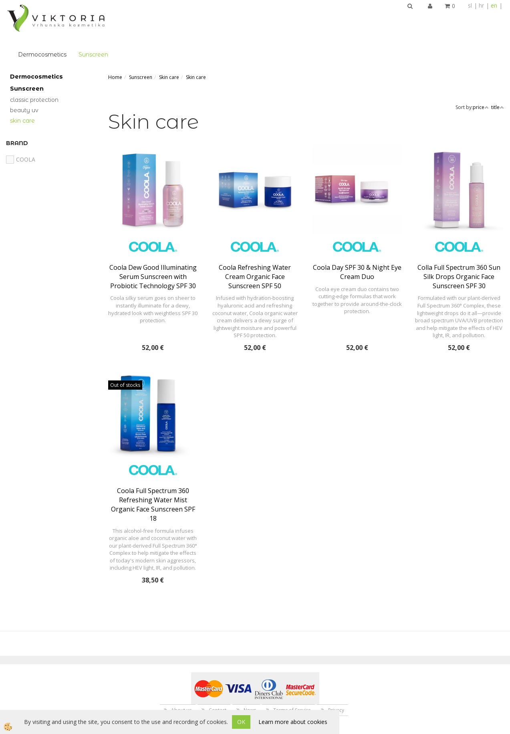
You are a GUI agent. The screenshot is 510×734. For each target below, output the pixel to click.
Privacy (336, 679)
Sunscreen (195, 18)
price (481, 76)
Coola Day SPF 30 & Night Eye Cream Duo (357, 241)
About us (181, 679)
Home (115, 46)
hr (481, 5)
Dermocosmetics (144, 18)
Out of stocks (125, 354)
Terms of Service (292, 679)
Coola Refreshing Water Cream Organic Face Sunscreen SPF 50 (255, 245)
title (497, 76)
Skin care (22, 89)
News (250, 679)
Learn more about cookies (292, 722)
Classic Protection (34, 69)
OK (241, 722)
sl (470, 5)
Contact (217, 679)
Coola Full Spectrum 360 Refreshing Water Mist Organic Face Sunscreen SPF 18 (153, 473)
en (494, 5)
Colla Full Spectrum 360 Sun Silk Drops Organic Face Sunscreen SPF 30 (458, 245)
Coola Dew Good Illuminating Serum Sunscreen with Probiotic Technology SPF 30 (153, 245)
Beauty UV (24, 79)
